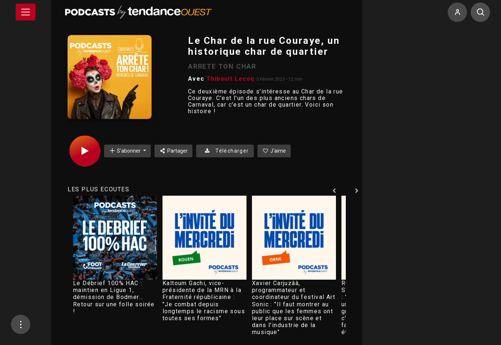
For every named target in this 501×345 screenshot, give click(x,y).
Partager (173, 151)
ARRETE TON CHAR (222, 66)
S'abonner (125, 150)
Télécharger (225, 151)
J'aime (274, 151)
